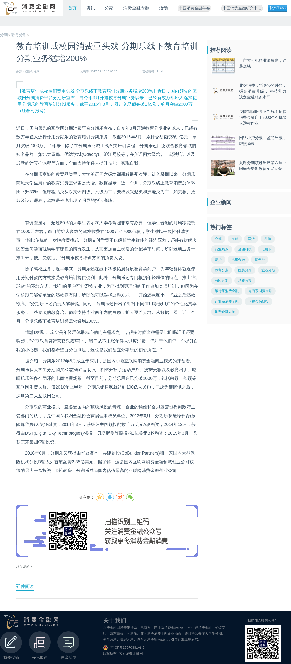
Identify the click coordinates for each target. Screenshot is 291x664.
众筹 (218, 239)
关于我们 (114, 620)
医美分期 (245, 270)
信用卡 (266, 249)
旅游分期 (268, 270)
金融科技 (245, 249)
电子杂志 (280, 7)
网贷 (251, 239)
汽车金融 (238, 260)
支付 (234, 239)
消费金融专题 (136, 8)
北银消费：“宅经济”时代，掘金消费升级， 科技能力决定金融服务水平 (262, 91)
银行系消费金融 (227, 291)
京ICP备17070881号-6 (127, 647)
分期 (109, 8)
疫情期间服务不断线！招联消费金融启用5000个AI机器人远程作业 (262, 117)
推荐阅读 (221, 50)
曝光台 (260, 260)
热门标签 (221, 227)
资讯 (90, 8)
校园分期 (221, 280)
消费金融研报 (258, 301)
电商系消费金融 (260, 291)
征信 (267, 239)
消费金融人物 (225, 312)
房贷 (218, 260)
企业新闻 (221, 202)
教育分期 (19, 35)
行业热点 (221, 249)
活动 (163, 8)
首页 (72, 8)
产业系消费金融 (227, 301)
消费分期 (245, 280)
